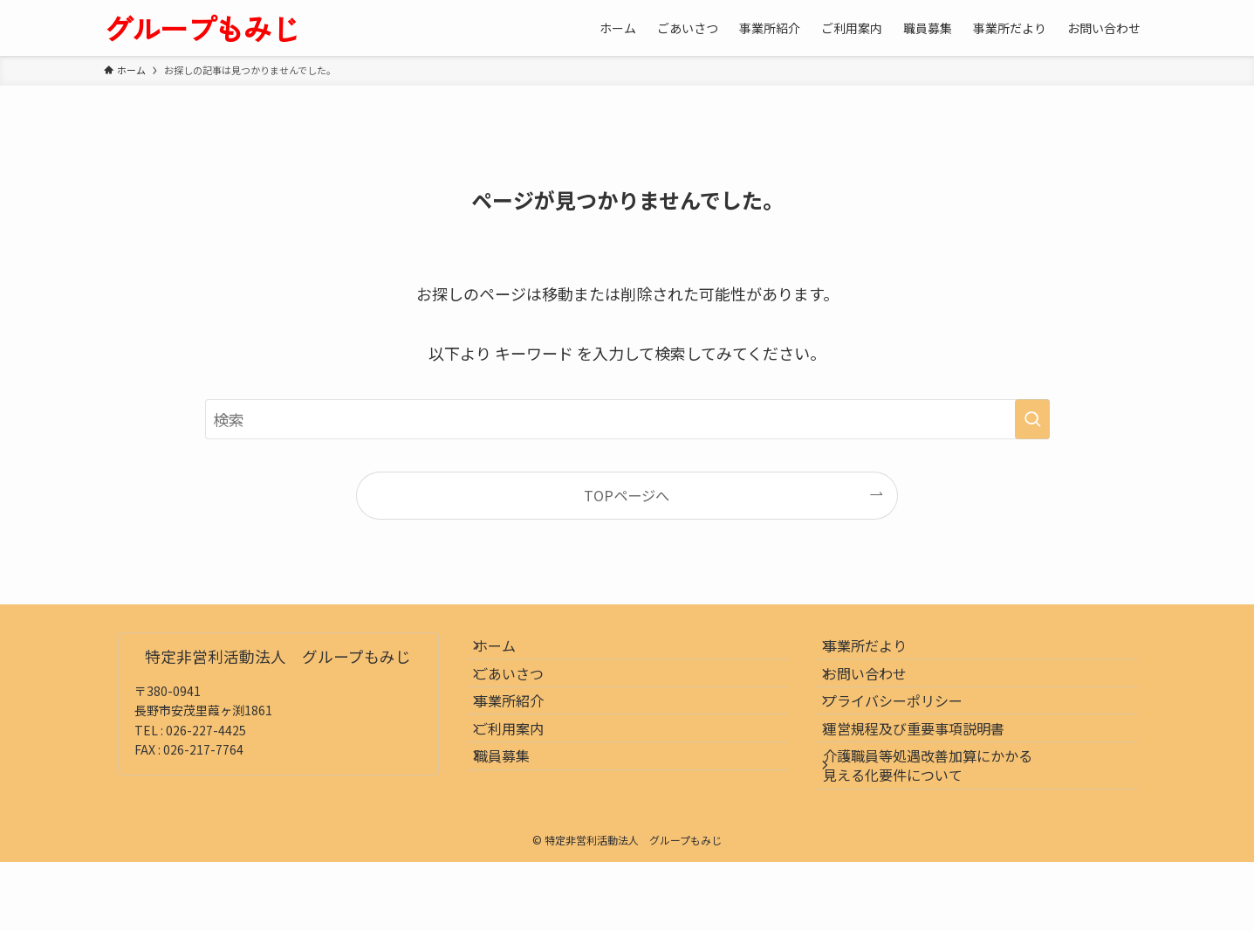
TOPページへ (626, 495)
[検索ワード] (627, 419)
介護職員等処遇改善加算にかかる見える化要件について (941, 827)
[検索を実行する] (1032, 419)
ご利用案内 (523, 776)
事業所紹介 (523, 735)
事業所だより (879, 652)
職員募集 (516, 817)
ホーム (509, 652)
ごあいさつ (523, 693)
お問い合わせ (879, 693)
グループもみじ (201, 28)
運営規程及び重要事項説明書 (927, 776)
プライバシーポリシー (906, 735)
